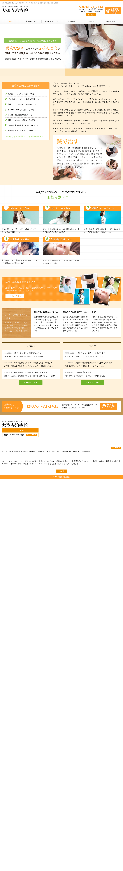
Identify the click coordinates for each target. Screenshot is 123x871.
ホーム (11, 21)
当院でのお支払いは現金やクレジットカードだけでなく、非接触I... (30, 376)
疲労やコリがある (31, 461)
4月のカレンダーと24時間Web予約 (28, 353)
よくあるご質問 (55, 464)
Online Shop (110, 21)
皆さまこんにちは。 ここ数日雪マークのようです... (85, 356)
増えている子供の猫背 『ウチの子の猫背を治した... (85, 376)
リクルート (43, 464)
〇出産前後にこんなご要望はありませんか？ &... (84, 366)
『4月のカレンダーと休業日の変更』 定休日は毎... (24, 356)
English (91, 15)
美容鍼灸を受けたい (63, 461)
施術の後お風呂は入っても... (46, 312)
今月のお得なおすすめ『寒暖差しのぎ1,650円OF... (34, 363)
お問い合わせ (16, 464)
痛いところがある (47, 461)
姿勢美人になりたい (81, 461)
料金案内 (71, 21)
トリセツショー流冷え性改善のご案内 (90, 353)
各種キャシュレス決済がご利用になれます (30, 372)
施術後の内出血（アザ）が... (75, 312)
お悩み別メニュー (51, 21)
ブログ (66, 464)
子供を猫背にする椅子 (84, 372)
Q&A (94, 312)
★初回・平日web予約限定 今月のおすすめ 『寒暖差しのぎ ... (28, 366)
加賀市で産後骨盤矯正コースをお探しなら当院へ (95, 363)
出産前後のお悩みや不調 (100, 461)
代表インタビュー (29, 464)
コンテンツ (18, 461)
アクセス (91, 21)
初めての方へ (31, 21)
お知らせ (74, 464)
